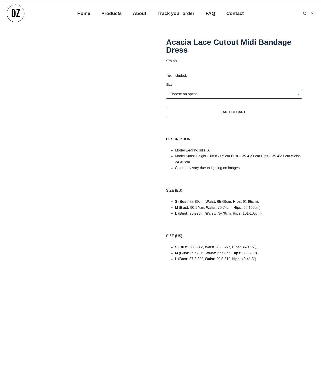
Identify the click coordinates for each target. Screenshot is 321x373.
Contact (235, 13)
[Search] (305, 13)
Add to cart (233, 112)
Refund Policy (30, 320)
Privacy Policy (30, 310)
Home (83, 13)
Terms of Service (32, 330)
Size (169, 84)
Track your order (175, 13)
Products (111, 13)
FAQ (210, 13)
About (139, 13)
